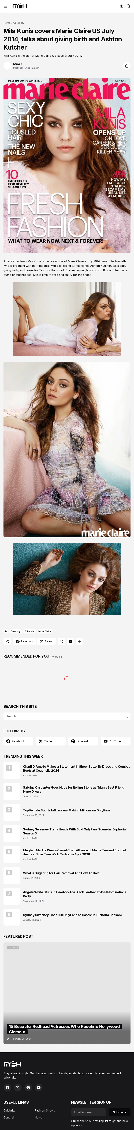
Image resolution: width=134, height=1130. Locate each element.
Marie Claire (44, 631)
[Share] (127, 66)
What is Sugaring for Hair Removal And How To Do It (61, 873)
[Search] (128, 6)
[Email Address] (88, 1112)
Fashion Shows (45, 1110)
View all (57, 656)
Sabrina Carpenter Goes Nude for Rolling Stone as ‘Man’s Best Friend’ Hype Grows (74, 789)
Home (6, 22)
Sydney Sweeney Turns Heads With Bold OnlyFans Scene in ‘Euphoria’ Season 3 (75, 831)
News (38, 1117)
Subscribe (119, 1112)
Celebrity (18, 22)
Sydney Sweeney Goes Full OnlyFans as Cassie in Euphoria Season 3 (73, 915)
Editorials (29, 631)
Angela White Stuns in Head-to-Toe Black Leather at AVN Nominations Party (74, 894)
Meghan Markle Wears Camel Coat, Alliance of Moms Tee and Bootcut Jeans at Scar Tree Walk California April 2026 (74, 852)
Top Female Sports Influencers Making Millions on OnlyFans (66, 810)
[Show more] (79, 641)
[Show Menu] (5, 6)
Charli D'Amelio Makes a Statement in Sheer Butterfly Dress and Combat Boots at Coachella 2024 (76, 768)
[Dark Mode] (121, 6)
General (8, 1117)
